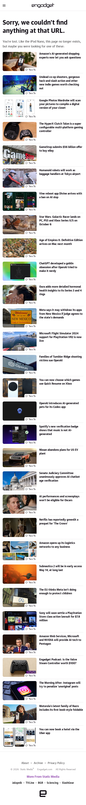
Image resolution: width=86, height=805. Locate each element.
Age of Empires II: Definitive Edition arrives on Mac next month (61, 242)
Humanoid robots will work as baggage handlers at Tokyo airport (59, 172)
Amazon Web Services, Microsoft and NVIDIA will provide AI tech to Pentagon (60, 640)
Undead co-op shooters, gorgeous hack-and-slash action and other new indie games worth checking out (59, 83)
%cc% (32, 70)
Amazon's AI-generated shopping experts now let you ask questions (60, 55)
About (25, 763)
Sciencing (52, 783)
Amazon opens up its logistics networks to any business (57, 545)
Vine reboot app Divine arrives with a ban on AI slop (60, 195)
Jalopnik (17, 783)
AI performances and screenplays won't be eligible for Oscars (59, 498)
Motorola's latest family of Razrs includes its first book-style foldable (61, 708)
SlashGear (68, 783)
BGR (40, 783)
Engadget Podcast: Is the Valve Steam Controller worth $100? (58, 661)
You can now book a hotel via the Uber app (59, 731)
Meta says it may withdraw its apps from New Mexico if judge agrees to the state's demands (60, 314)
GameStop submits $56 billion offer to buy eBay (60, 149)
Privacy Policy (56, 763)
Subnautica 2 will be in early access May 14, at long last (60, 568)
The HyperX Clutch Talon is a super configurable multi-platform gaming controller (61, 127)
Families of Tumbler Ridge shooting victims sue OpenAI (60, 358)
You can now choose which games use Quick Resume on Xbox (59, 382)
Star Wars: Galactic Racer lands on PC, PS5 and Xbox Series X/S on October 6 (59, 221)
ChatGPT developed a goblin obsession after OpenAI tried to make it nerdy (58, 267)
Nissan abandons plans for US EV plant (58, 452)
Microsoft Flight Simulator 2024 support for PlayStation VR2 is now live (60, 337)
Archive (38, 763)
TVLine (30, 783)
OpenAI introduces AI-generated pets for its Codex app (59, 405)
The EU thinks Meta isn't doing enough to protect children (57, 591)
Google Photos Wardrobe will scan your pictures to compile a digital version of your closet (60, 104)
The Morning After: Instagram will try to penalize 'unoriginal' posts (59, 685)
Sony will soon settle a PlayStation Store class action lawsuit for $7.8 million (60, 617)
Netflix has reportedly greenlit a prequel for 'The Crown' (58, 521)
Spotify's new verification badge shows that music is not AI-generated (58, 430)
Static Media (26, 769)
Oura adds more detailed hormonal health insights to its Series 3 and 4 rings (60, 290)
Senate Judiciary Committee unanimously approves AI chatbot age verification (59, 477)
